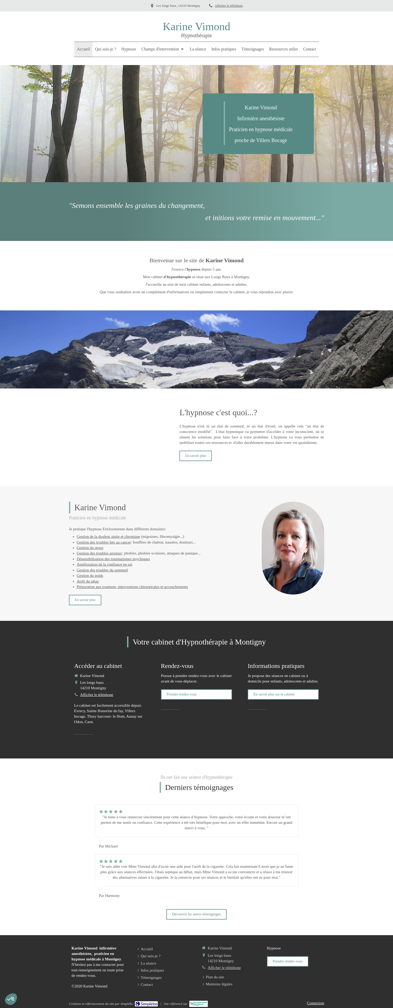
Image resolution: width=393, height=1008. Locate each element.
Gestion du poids (90, 575)
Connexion (315, 1003)
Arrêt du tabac (88, 581)
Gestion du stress (90, 548)
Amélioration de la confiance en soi (105, 564)
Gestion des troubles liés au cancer (104, 542)
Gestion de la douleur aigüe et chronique (108, 536)
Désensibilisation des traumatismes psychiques (113, 559)
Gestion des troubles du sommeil (102, 570)
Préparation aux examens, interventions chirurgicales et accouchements (132, 587)
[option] (196, 123)
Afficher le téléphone (229, 6)
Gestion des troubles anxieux (99, 553)
